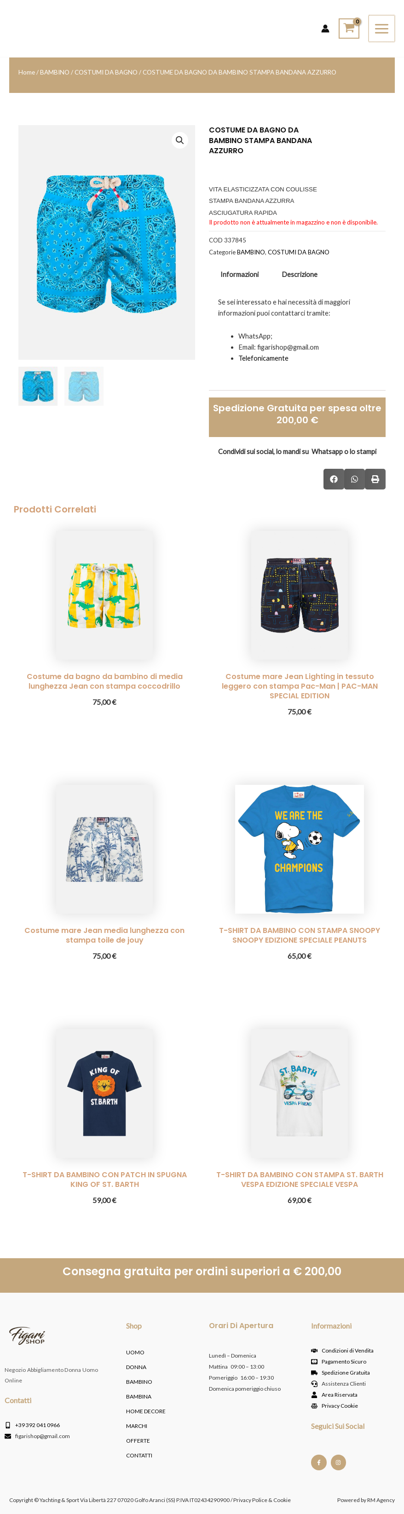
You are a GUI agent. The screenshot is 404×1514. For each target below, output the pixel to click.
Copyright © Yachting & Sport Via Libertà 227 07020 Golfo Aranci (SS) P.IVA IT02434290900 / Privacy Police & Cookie (150, 1500)
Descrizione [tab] (299, 274)
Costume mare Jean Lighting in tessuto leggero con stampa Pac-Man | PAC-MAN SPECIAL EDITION (300, 686)
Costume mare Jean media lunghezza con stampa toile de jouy (104, 935)
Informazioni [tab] (239, 274)
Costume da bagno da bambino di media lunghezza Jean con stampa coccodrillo (105, 681)
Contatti (139, 1455)
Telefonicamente (263, 358)
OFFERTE (138, 1440)
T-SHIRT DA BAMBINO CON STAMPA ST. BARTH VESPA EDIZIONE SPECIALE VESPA (299, 1179)
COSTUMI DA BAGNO (106, 72)
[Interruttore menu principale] (382, 28)
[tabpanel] (297, 335)
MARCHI (136, 1425)
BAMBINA (138, 1396)
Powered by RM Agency (366, 1500)
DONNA (136, 1367)
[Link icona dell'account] (326, 28)
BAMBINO (54, 72)
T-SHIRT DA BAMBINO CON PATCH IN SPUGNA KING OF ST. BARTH (105, 1179)
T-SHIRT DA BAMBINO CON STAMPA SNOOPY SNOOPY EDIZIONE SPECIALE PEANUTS (299, 935)
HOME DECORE (146, 1411)
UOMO (135, 1352)
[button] (180, 140)
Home (26, 72)
